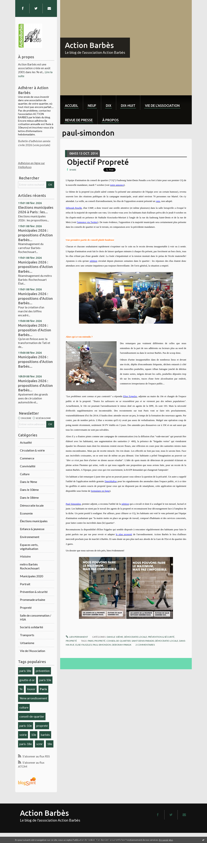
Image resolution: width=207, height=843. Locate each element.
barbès (45, 734)
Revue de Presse (79, 120)
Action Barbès (89, 45)
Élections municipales (34, 521)
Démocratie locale (32, 505)
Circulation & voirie (32, 450)
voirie (23, 734)
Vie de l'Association (32, 651)
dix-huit (128, 105)
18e (49, 744)
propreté (42, 725)
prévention (43, 670)
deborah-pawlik (121, 644)
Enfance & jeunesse (32, 529)
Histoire (25, 556)
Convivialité (27, 466)
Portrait (25, 584)
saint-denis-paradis (143, 640)
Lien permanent (77, 636)
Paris (43, 689)
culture (23, 707)
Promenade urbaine (32, 599)
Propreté (26, 607)
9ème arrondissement (33, 698)
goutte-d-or (27, 680)
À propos (110, 120)
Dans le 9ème (28, 481)
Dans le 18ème (29, 497)
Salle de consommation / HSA (35, 617)
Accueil (71, 105)
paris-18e (25, 744)
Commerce (27, 458)
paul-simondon (102, 644)
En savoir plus (166, 839)
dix (108, 105)
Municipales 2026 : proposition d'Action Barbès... (34, 330)
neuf (92, 105)
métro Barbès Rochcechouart (29, 566)
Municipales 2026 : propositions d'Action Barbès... (35, 235)
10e (33, 734)
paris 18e (25, 670)
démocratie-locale (166, 640)
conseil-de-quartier (31, 716)
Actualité (26, 442)
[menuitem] (71, 102)
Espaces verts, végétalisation (29, 546)
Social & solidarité (31, 627)
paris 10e (45, 680)
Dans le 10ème (29, 489)
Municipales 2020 (31, 576)
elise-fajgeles (83, 644)
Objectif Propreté (98, 162)
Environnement (29, 537)
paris (90, 640)
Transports (27, 635)
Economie (26, 513)
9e (21, 689)
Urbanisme (27, 643)
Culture (25, 474)
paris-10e (25, 725)
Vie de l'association (162, 105)
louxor (31, 689)
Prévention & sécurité (34, 591)
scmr (39, 744)
